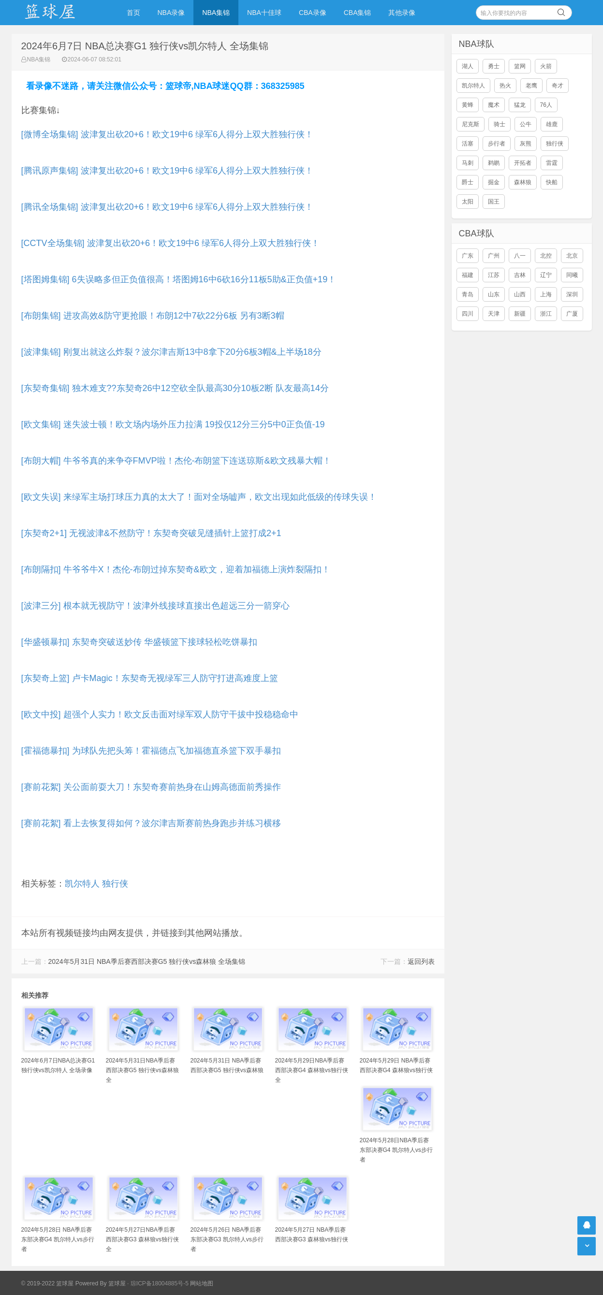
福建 (467, 275)
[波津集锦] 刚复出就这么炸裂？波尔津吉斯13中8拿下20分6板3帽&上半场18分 (171, 352)
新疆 (520, 313)
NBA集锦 (216, 12)
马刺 (467, 163)
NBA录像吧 (60, 12)
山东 (494, 294)
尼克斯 (470, 124)
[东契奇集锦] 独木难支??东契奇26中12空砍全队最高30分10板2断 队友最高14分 (175, 388)
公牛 (525, 124)
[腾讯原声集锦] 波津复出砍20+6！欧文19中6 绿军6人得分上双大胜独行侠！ (167, 170)
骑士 (499, 124)
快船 (552, 182)
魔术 (494, 105)
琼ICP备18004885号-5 (160, 1283)
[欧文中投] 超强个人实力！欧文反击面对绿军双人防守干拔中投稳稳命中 (159, 714)
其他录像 (401, 12)
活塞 (467, 143)
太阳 (467, 201)
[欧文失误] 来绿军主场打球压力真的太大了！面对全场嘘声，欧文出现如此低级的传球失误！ (199, 497)
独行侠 (115, 883)
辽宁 (546, 275)
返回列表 (421, 961)
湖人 (467, 66)
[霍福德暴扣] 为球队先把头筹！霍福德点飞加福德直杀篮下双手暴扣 (151, 751)
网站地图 (201, 1283)
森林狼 (522, 182)
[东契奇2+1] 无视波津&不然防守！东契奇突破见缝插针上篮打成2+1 (151, 533)
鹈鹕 (494, 163)
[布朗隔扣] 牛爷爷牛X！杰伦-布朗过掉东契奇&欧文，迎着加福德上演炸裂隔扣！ (175, 569)
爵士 (467, 182)
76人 (546, 105)
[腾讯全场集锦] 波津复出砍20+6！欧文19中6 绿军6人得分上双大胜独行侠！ (167, 207)
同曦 (572, 275)
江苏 (494, 275)
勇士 (494, 66)
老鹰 (531, 85)
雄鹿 (552, 124)
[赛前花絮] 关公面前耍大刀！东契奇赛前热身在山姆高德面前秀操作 (151, 787)
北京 (572, 255)
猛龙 (520, 105)
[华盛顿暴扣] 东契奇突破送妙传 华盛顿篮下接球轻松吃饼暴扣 (139, 642)
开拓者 (522, 163)
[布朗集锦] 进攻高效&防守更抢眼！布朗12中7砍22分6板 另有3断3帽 (152, 315)
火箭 (546, 66)
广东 (467, 255)
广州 (494, 255)
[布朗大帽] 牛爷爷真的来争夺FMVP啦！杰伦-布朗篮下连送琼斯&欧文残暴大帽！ (176, 461)
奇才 (557, 85)
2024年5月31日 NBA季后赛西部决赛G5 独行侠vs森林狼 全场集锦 (147, 961)
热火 (505, 85)
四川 (467, 313)
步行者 (496, 143)
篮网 (520, 66)
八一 (520, 255)
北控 (546, 255)
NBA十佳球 (264, 12)
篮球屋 (117, 1283)
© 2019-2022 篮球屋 (47, 1283)
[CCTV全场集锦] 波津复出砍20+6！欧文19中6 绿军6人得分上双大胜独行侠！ (170, 243)
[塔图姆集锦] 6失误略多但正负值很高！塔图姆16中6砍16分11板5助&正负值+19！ (179, 279)
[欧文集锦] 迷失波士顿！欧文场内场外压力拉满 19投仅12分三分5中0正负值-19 (173, 424)
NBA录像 (171, 12)
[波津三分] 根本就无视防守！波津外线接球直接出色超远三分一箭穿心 (155, 606)
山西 (520, 294)
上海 (546, 294)
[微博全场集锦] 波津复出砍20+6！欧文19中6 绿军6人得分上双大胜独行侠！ (167, 134)
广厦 (572, 313)
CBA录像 (312, 12)
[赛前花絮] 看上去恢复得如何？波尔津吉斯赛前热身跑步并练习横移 (151, 823)
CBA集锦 (357, 12)
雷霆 (552, 163)
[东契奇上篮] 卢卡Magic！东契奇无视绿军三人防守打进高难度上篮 (149, 678)
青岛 (467, 294)
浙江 (546, 313)
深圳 (572, 294)
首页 (133, 12)
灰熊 (525, 143)
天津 (494, 313)
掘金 (494, 182)
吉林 (520, 275)
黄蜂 (467, 105)
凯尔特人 (82, 883)
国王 (494, 201)
